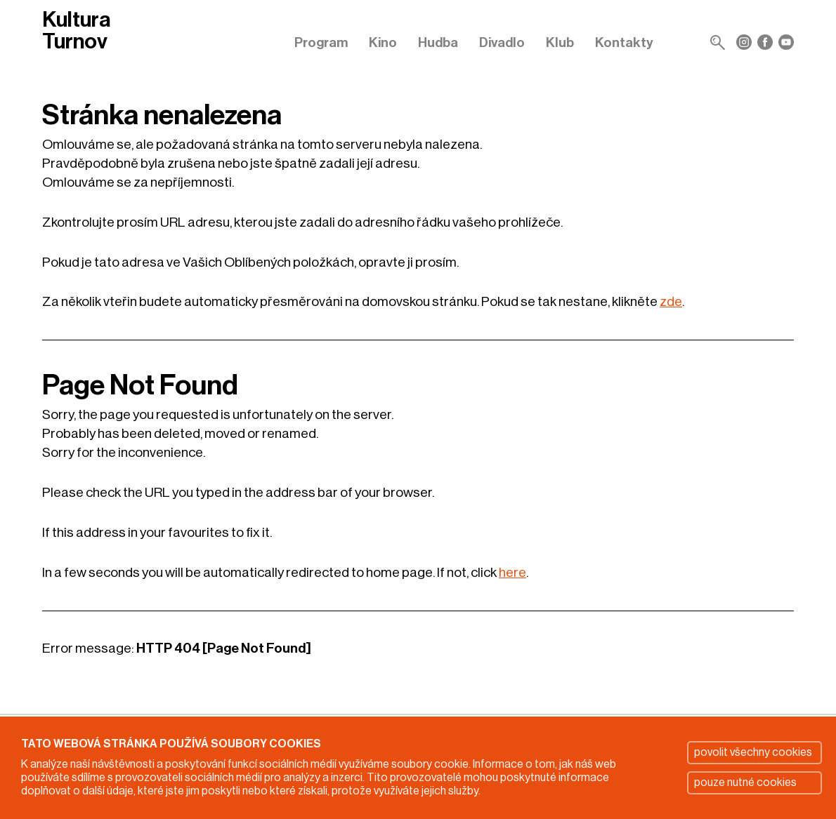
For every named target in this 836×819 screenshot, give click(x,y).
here (512, 572)
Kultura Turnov (76, 31)
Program (321, 42)
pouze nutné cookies (745, 782)
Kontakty (624, 42)
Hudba (438, 42)
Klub (560, 42)
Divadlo (502, 42)
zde (671, 301)
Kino (383, 42)
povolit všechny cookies (753, 752)
